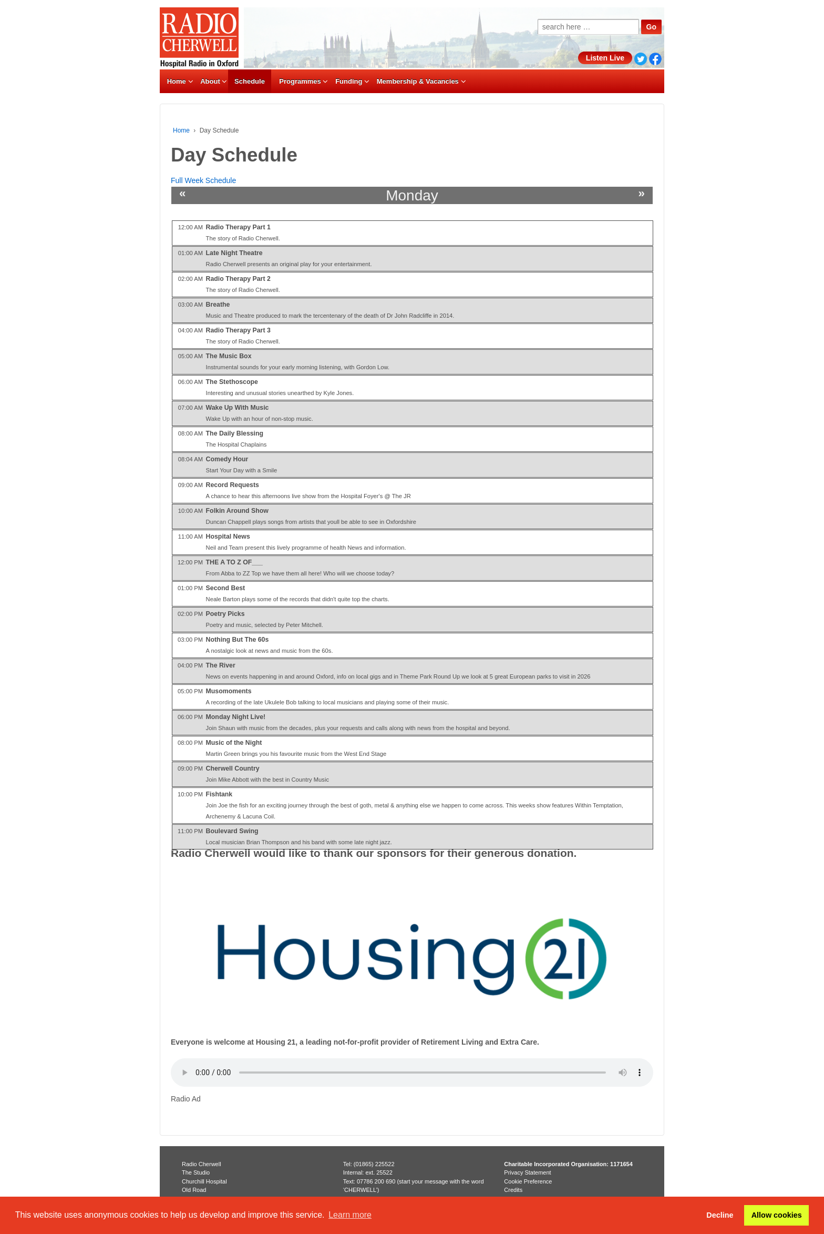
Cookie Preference (528, 1181)
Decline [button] (719, 1215)
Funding (348, 81)
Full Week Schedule (203, 180)
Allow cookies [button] (776, 1215)
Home (176, 81)
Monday (412, 195)
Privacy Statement (527, 1172)
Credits (513, 1190)
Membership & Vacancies (418, 81)
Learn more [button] (350, 1214)
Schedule (249, 81)
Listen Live (605, 58)
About (210, 81)
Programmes (300, 81)
